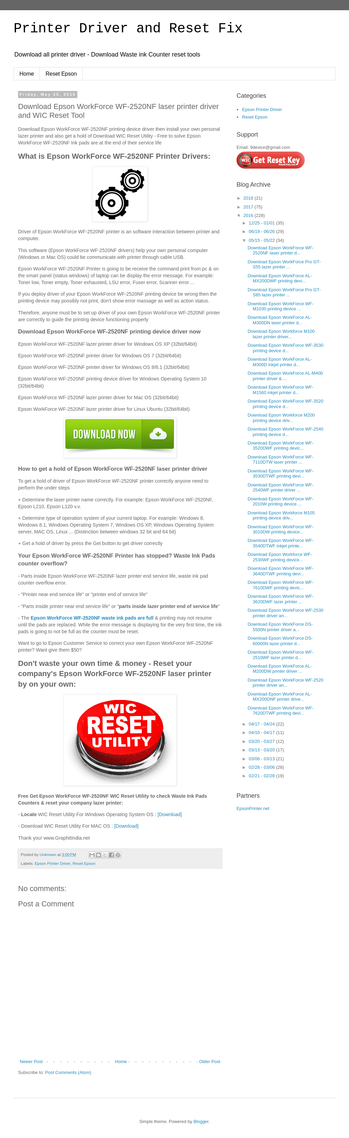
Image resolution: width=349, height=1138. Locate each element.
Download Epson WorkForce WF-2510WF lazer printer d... (280, 655)
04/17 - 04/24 (262, 724)
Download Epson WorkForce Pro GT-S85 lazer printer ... (283, 292)
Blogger (201, 1121)
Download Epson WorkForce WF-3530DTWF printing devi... (280, 473)
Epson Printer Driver (53, 863)
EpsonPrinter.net (253, 808)
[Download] (169, 814)
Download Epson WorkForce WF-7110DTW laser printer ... (280, 459)
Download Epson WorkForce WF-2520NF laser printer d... (280, 250)
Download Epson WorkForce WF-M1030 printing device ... (280, 306)
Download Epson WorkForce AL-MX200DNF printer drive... (279, 696)
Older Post (209, 1061)
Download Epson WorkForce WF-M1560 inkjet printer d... (280, 390)
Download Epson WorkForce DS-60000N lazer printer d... (280, 641)
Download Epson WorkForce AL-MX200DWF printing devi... (279, 278)
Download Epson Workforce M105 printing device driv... (281, 515)
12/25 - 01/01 (262, 222)
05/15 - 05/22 (262, 240)
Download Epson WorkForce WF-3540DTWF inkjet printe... (280, 543)
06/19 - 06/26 (262, 231)
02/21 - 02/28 (262, 775)
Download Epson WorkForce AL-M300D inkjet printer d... (279, 362)
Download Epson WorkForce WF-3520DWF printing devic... (280, 445)
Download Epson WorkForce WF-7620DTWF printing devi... (280, 710)
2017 (249, 206)
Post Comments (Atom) (68, 1072)
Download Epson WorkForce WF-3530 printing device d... (285, 348)
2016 (249, 215)
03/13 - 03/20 (262, 749)
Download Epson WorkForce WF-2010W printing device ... (280, 501)
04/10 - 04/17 (262, 732)
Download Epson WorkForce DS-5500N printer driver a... (280, 627)
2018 (249, 198)
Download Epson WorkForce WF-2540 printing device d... (285, 431)
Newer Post (31, 1061)
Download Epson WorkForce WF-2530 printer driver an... (285, 613)
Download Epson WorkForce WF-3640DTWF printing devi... (280, 571)
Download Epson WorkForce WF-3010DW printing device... (280, 529)
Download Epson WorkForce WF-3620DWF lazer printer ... (280, 599)
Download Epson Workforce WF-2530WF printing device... (279, 557)
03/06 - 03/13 (262, 758)
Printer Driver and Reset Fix (128, 28)
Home (26, 74)
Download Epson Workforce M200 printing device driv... (281, 417)
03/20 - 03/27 (262, 741)
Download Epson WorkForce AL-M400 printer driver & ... (285, 376)
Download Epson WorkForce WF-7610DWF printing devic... (280, 585)
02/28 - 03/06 (262, 767)
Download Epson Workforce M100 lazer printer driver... (281, 334)
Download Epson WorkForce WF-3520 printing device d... (285, 404)
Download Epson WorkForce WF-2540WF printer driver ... (280, 487)
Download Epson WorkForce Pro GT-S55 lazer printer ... (283, 264)
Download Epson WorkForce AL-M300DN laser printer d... (279, 320)
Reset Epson (61, 74)
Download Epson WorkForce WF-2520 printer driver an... (285, 682)
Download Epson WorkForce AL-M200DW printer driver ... (279, 669)
